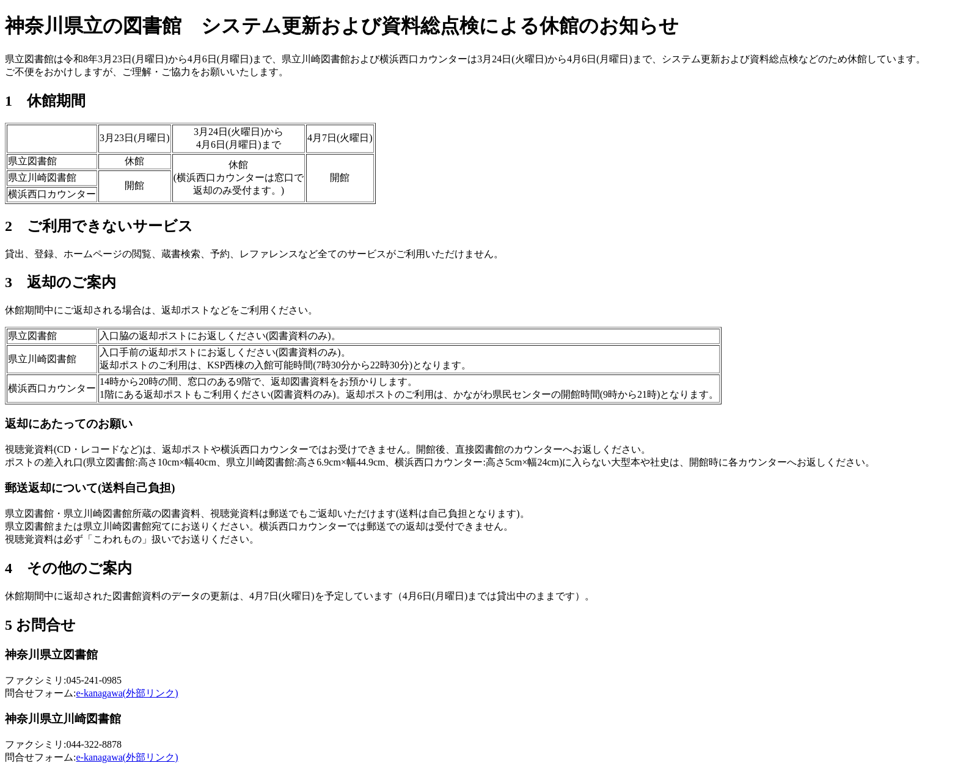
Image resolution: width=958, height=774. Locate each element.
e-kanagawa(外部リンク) (127, 693)
